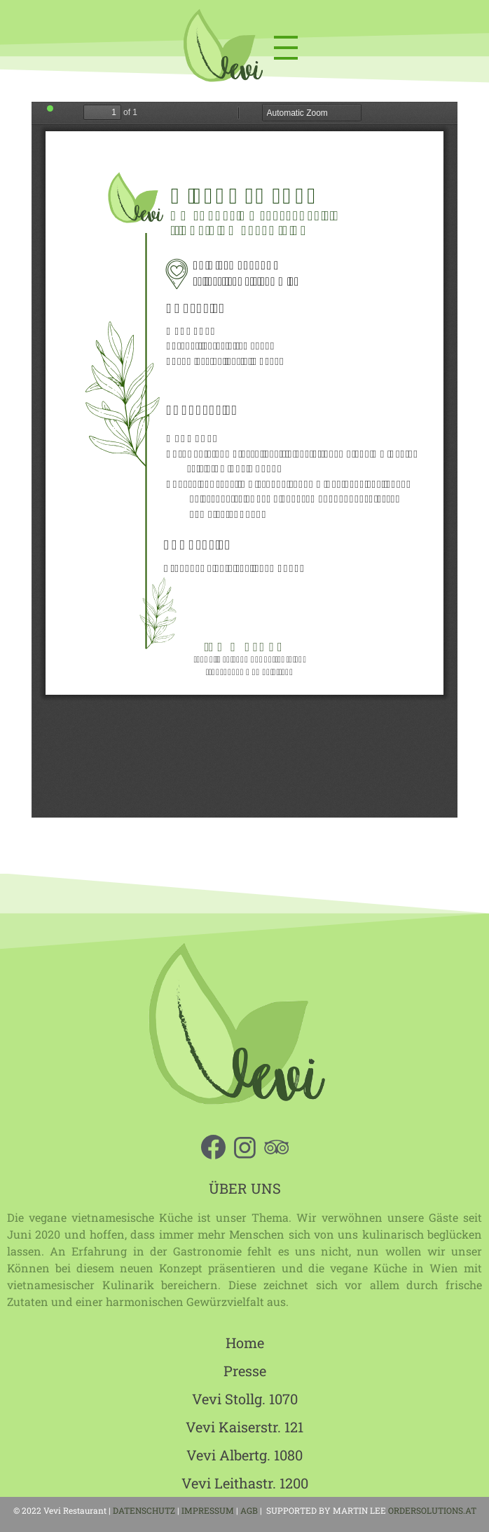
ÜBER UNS (245, 1188)
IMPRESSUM (207, 1510)
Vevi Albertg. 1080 (244, 1455)
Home (245, 1342)
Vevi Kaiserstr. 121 (244, 1427)
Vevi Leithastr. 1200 (244, 1483)
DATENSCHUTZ (144, 1510)
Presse (244, 1370)
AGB (250, 1510)
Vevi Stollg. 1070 (245, 1399)
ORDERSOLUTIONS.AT (432, 1510)
